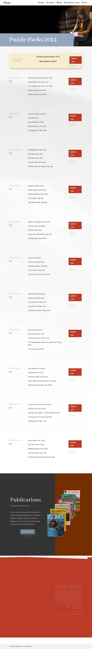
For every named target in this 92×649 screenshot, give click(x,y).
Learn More (30, 532)
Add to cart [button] (74, 60)
